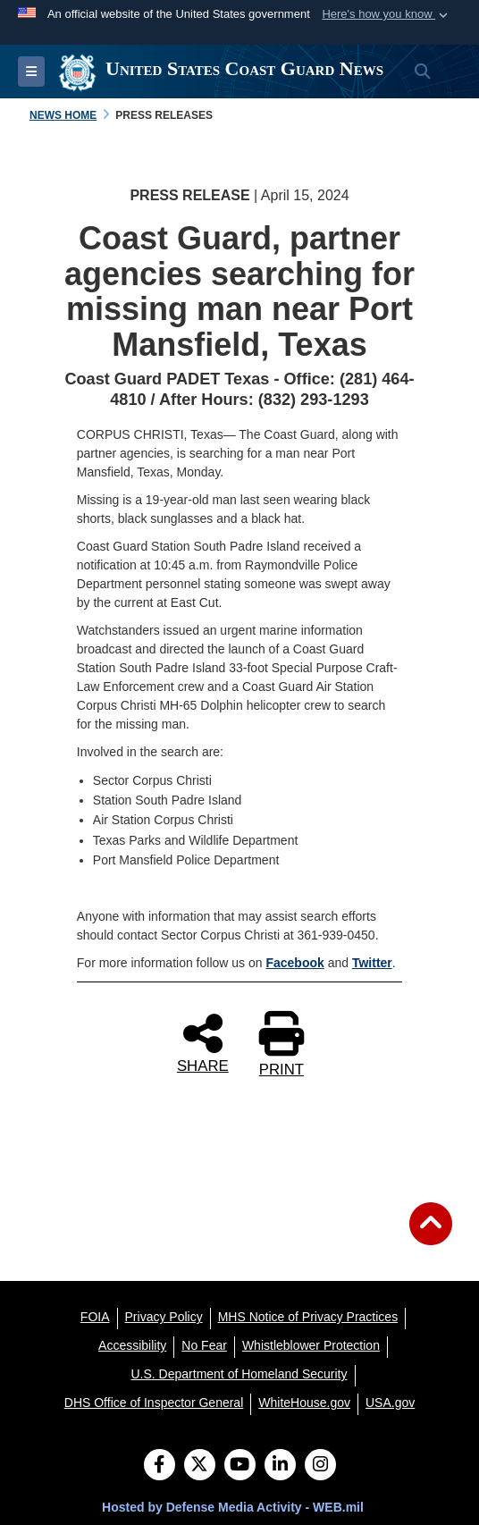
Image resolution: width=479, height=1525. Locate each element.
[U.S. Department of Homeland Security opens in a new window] (239, 1374)
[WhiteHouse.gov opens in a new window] (304, 1402)
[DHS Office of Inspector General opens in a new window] (154, 1402)
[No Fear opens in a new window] (204, 1345)
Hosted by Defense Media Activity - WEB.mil (233, 1507)
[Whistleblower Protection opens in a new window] (311, 1345)
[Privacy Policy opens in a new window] (164, 1317)
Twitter (372, 963)
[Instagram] (320, 1466)
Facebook (294, 963)
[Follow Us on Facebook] (159, 1466)
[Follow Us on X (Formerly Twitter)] (199, 1466)
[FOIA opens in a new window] (95, 1317)
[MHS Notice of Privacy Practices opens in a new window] (308, 1317)
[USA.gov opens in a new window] (390, 1402)
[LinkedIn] (280, 1466)
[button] (386, 14)
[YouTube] (240, 1466)
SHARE (203, 1042)
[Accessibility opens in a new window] (132, 1345)
